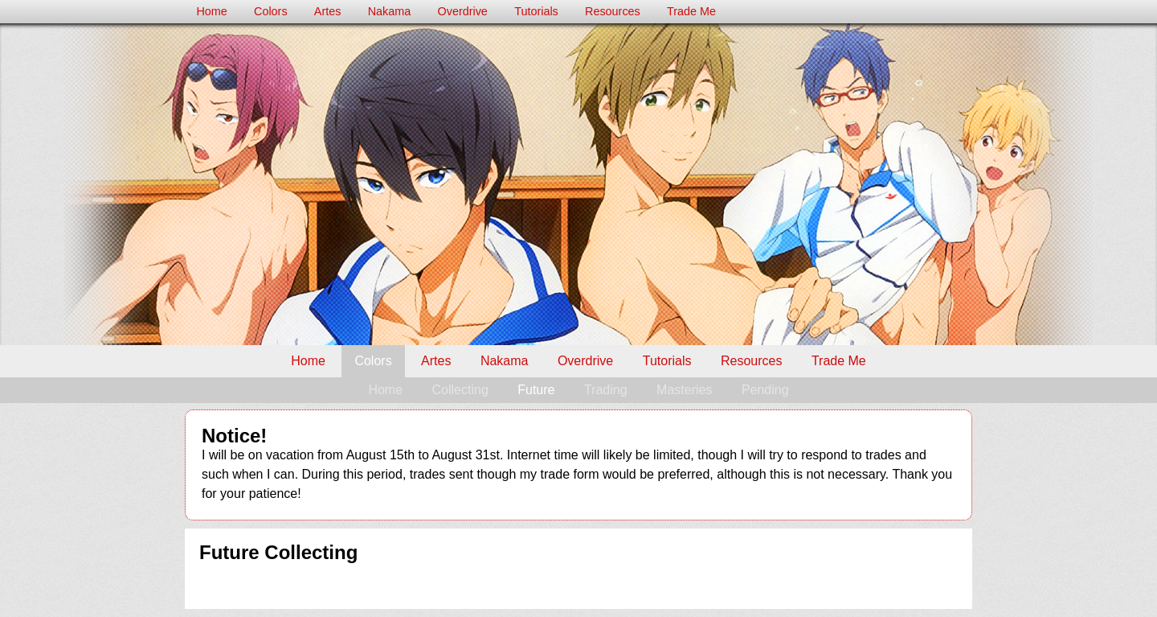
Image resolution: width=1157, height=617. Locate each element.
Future (535, 390)
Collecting (460, 390)
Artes (327, 11)
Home (211, 11)
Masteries (684, 390)
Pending (765, 390)
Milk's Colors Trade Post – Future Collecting (578, 184)
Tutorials (536, 11)
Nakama (389, 11)
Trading (606, 390)
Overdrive (463, 11)
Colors (271, 11)
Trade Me (691, 11)
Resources (612, 11)
